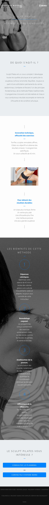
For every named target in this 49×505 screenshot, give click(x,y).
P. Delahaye (5, 495)
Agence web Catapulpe (23, 495)
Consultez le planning (24, 465)
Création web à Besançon (38, 495)
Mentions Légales (22, 489)
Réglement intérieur (34, 489)
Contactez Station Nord (24, 475)
